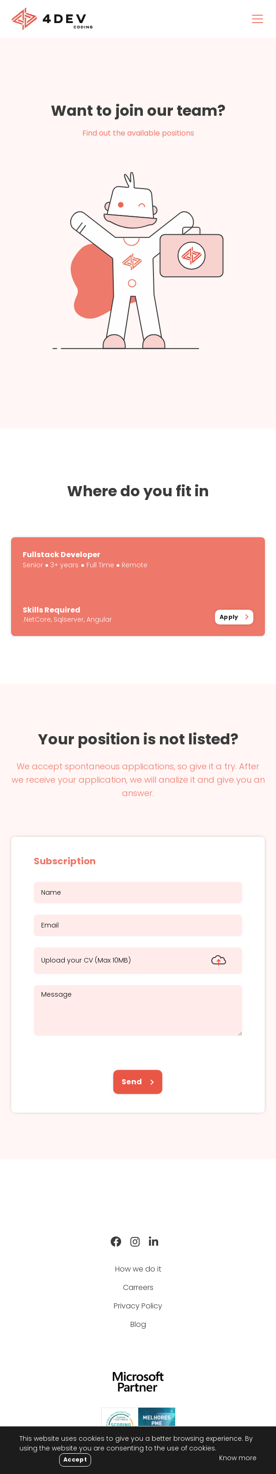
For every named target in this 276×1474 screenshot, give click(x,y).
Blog (138, 1324)
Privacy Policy (138, 1306)
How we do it (138, 1269)
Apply (229, 617)
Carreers (138, 1287)
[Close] (75, 1460)
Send (133, 1081)
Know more (238, 1457)
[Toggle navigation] (257, 19)
